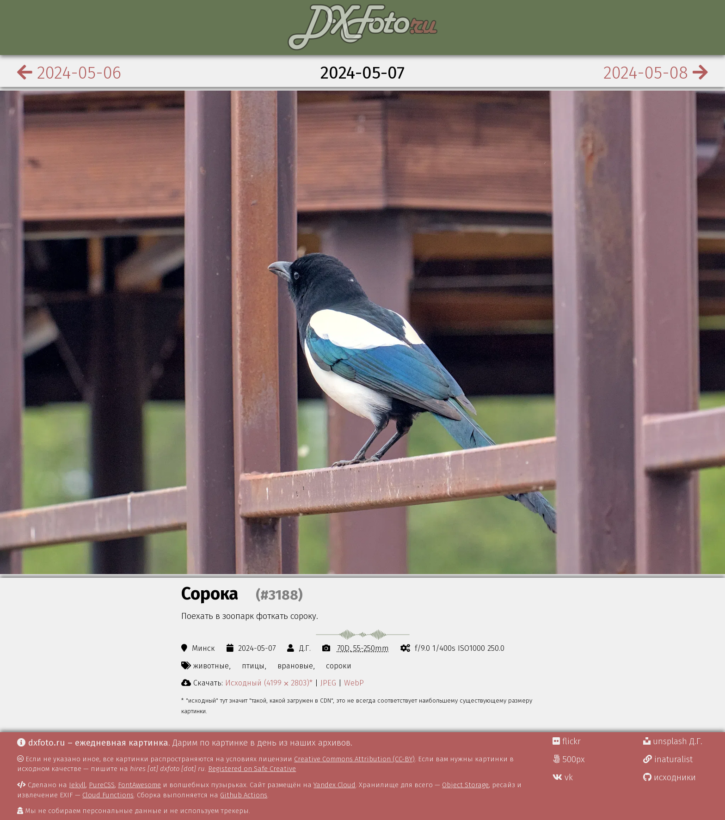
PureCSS (102, 785)
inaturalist (668, 759)
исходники (669, 777)
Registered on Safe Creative (252, 769)
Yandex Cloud (334, 785)
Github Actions (243, 795)
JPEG (328, 682)
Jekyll (77, 785)
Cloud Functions (108, 795)
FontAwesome (139, 785)
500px (569, 759)
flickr (567, 741)
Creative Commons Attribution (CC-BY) (354, 759)
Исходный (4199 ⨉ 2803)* (269, 682)
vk (563, 777)
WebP (354, 682)
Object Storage (465, 785)
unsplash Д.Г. (672, 741)
